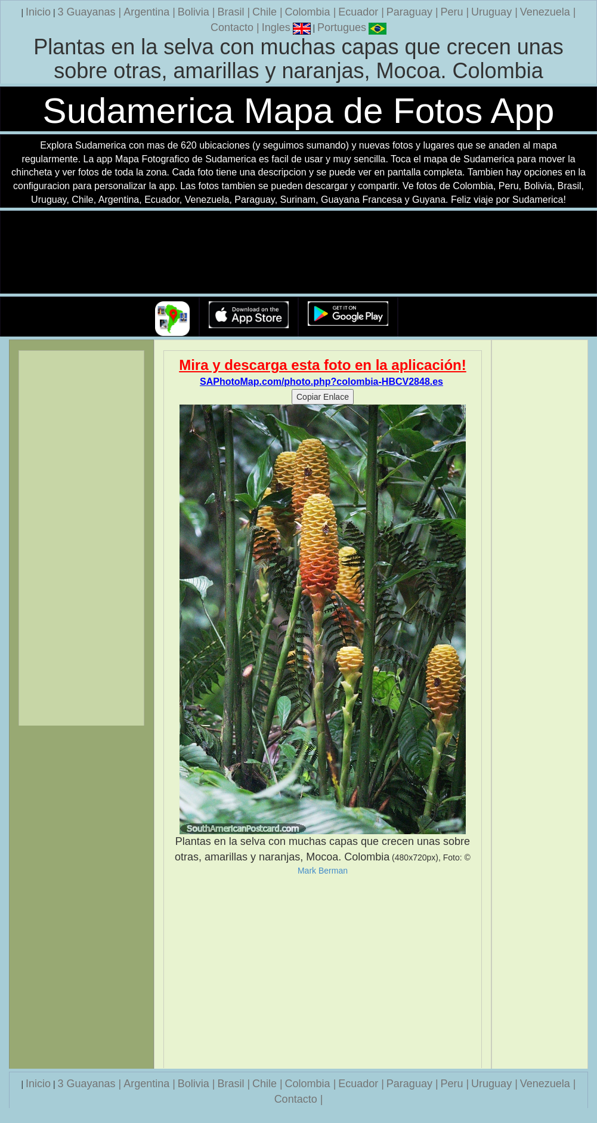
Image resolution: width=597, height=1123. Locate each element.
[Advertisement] (322, 972)
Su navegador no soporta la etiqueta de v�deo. (298, 252)
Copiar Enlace (322, 397)
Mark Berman (323, 870)
